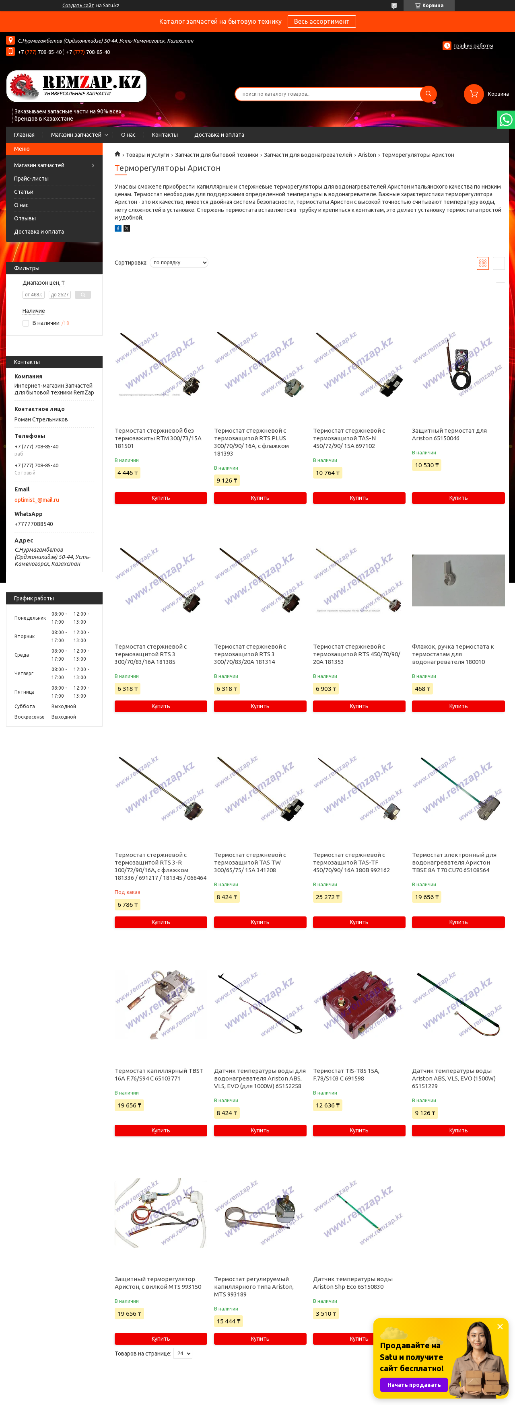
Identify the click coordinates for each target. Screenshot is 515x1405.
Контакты (165, 135)
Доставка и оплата (219, 135)
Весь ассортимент (322, 21)
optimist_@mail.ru (36, 500)
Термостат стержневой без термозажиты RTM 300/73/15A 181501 (158, 438)
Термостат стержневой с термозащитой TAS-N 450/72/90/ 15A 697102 (349, 438)
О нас (128, 135)
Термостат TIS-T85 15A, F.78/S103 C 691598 (346, 1074)
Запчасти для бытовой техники (216, 155)
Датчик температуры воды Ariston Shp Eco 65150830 (353, 1283)
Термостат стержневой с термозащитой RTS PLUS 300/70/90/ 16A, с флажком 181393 (251, 442)
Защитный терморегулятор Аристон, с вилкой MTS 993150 (158, 1283)
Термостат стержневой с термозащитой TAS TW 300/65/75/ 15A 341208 (250, 862)
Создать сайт (78, 5)
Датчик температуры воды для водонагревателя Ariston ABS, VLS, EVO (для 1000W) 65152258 (260, 1078)
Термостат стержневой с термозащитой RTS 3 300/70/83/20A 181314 (250, 654)
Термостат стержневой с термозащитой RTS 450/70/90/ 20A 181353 (356, 654)
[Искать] (428, 94)
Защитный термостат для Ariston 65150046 (449, 434)
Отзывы (25, 218)
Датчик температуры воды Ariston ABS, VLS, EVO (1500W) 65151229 (454, 1078)
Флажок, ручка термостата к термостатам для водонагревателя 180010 (453, 654)
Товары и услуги (147, 155)
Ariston (367, 155)
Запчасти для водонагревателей (308, 155)
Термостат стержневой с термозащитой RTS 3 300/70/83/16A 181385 (151, 654)
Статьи (23, 192)
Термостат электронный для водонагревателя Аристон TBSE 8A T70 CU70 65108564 (454, 862)
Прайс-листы (31, 178)
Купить (161, 498)
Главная (24, 135)
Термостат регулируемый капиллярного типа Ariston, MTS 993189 (254, 1287)
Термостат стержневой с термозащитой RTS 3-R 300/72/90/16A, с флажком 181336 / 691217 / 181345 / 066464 (160, 866)
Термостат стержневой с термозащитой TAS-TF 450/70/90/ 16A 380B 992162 (351, 862)
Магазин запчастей (76, 135)
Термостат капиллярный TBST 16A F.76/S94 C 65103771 (159, 1074)
